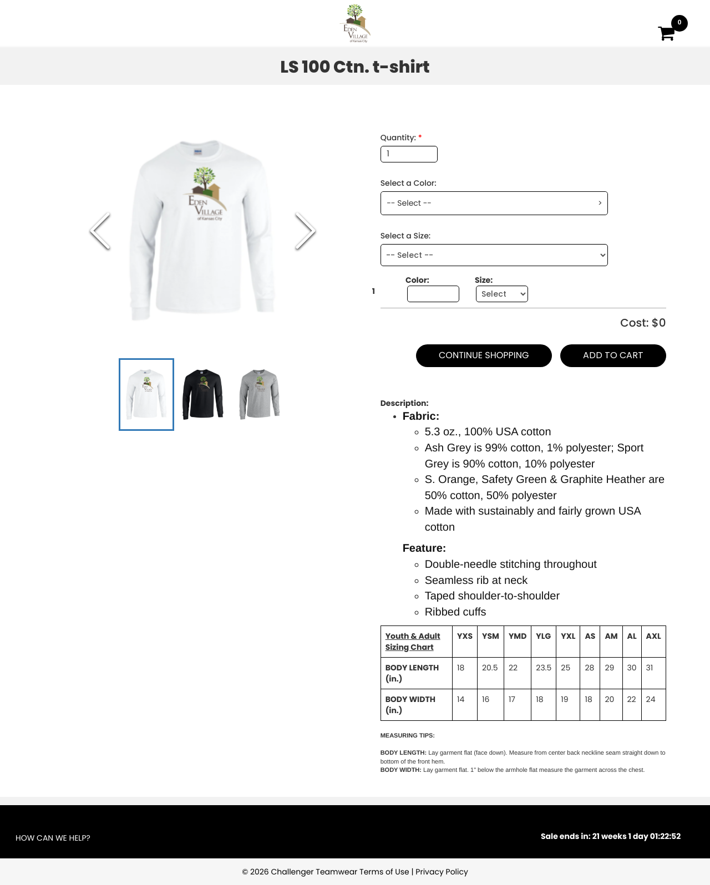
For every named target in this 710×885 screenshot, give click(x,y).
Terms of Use (384, 871)
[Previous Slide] (100, 231)
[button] (203, 230)
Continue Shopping (484, 355)
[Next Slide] (305, 231)
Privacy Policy (441, 871)
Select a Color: (409, 183)
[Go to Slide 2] (203, 394)
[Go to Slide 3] (259, 394)
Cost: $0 (643, 322)
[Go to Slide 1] (146, 394)
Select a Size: (406, 235)
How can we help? (53, 837)
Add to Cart (613, 355)
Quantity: (401, 137)
